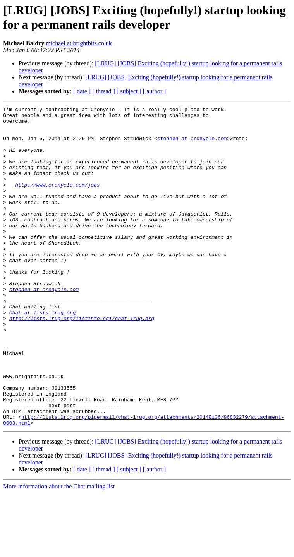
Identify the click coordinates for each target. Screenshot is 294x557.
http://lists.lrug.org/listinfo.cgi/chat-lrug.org (81, 361)
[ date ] (82, 91)
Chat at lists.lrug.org (42, 354)
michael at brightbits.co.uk (79, 43)
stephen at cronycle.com (192, 145)
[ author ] (154, 91)
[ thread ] (103, 91)
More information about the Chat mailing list (59, 550)
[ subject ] (129, 91)
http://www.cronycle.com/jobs (57, 200)
